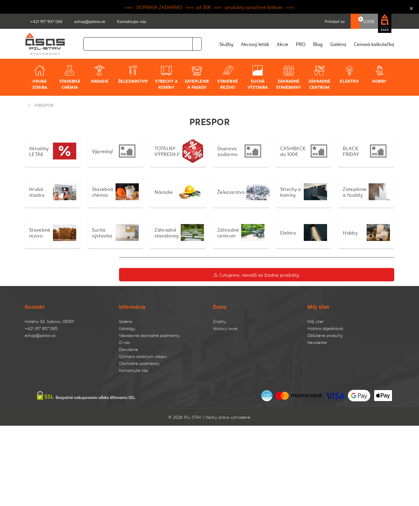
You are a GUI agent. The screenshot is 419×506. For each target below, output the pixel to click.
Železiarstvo (133, 74)
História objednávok (325, 328)
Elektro (349, 74)
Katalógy (127, 328)
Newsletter (317, 342)
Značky (219, 321)
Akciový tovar (225, 328)
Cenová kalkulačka (374, 44)
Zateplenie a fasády (197, 77)
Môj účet (315, 321)
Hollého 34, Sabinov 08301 (49, 321)
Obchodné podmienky (139, 363)
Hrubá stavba (39, 77)
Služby (226, 44)
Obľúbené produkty (325, 335)
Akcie (282, 44)
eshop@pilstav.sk (40, 335)
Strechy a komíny (166, 77)
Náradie (100, 74)
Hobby (379, 74)
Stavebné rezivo (227, 77)
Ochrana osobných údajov (143, 356)
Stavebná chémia (69, 77)
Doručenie (128, 349)
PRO (301, 44)
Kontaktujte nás (133, 370)
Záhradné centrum (319, 77)
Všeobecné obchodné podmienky (149, 335)
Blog (318, 44)
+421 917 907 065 (41, 328)
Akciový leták (255, 44)
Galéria (338, 44)
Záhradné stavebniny (288, 77)
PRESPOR (44, 105)
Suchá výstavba (258, 77)
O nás (124, 342)
